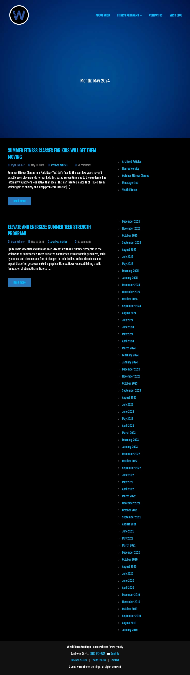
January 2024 (130, 362)
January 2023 (130, 447)
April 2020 (128, 588)
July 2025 (127, 257)
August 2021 (129, 524)
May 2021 (127, 538)
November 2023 (131, 376)
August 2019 (129, 623)
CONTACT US (155, 15)
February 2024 (130, 355)
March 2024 (129, 348)
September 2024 (131, 306)
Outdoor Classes (79, 660)
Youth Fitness (129, 190)
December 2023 (131, 369)
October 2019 (129, 609)
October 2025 (129, 235)
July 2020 (127, 573)
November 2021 (131, 503)
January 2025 (130, 278)
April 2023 (128, 426)
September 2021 (131, 517)
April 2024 (128, 341)
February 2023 (130, 440)
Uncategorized (130, 183)
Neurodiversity (130, 169)
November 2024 (131, 292)
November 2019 (131, 602)
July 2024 (127, 320)
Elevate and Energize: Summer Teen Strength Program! (49, 230)
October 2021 (129, 510)
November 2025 (131, 228)
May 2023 (127, 419)
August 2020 (129, 566)
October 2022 (129, 461)
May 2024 (127, 334)
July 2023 (127, 404)
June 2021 (128, 531)
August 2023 (129, 397)
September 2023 (131, 390)
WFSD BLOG (176, 15)
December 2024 (131, 285)
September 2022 (131, 468)
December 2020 (131, 552)
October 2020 (130, 559)
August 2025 (129, 250)
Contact (115, 660)
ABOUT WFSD (103, 15)
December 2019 (131, 595)
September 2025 (131, 242)
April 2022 (128, 489)
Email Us (115, 653)
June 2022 (128, 475)
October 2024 (129, 299)
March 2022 (129, 496)
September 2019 (131, 616)
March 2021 (128, 545)
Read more (19, 201)
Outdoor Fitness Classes (135, 176)
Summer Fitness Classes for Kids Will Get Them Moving (52, 154)
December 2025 (131, 221)
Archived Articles (59, 165)
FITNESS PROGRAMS (128, 15)
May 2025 (127, 264)
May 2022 (127, 482)
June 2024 (128, 327)
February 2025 (130, 271)
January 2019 (129, 630)
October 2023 (129, 383)
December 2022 (131, 454)
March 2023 (129, 433)
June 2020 (128, 581)
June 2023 (128, 411)
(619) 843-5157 (97, 653)
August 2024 (129, 313)
